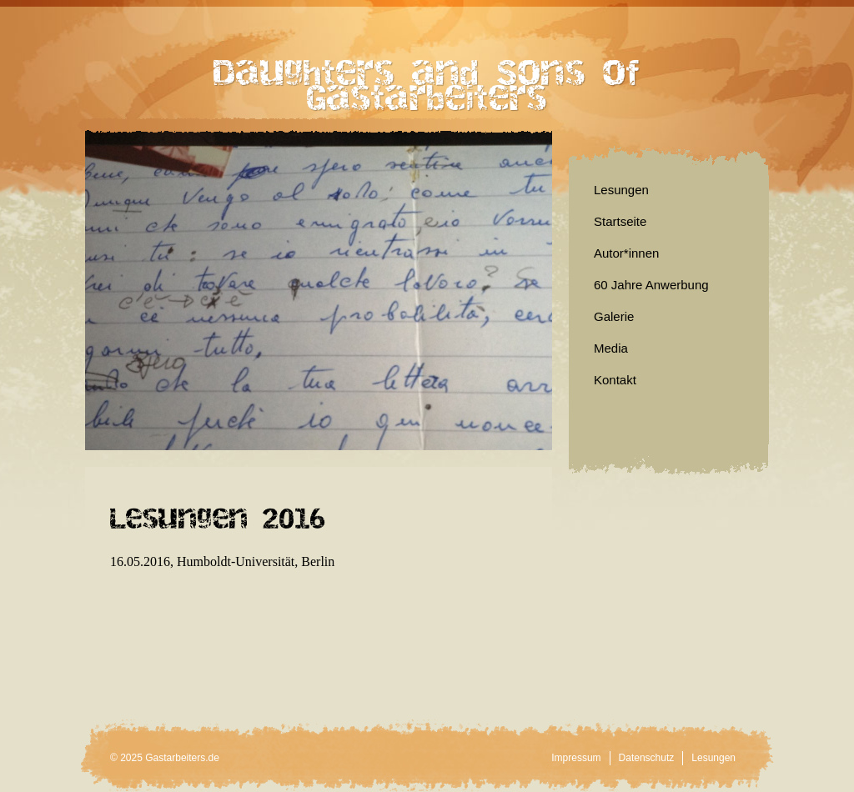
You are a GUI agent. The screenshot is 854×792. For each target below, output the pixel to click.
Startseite (620, 221)
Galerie (614, 316)
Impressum (575, 758)
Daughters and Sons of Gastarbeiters (427, 75)
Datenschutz (647, 758)
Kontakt (615, 380)
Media (611, 348)
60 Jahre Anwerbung (651, 285)
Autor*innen (626, 253)
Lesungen (621, 190)
